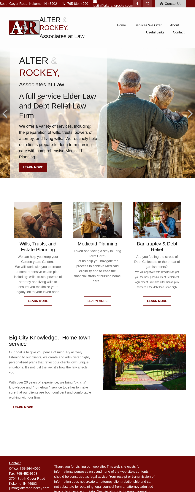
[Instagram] (147, 3)
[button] (121, 25)
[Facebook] (137, 3)
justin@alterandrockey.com (29, 488)
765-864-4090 (75, 4)
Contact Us (170, 4)
